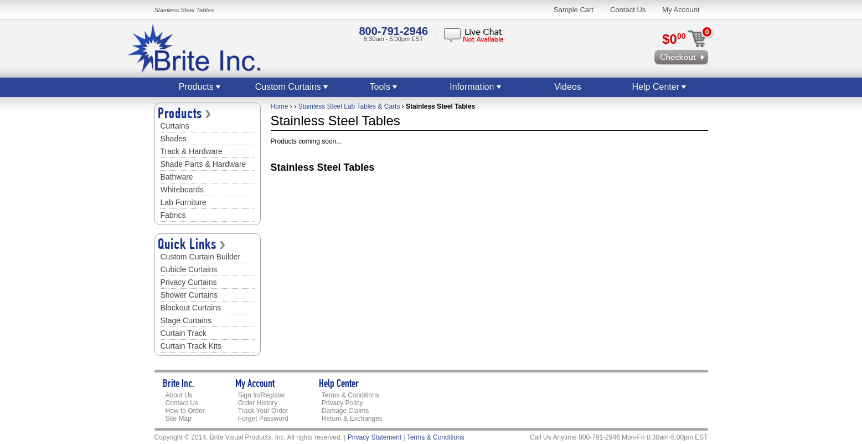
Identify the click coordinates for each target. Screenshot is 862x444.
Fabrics (173, 215)
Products (200, 86)
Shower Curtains (189, 294)
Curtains (175, 125)
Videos (567, 86)
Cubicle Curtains (189, 269)
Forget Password (263, 418)
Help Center (660, 86)
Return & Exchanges (352, 418)
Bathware (177, 176)
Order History (257, 403)
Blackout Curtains (191, 307)
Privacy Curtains (189, 282)
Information (476, 86)
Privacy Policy (342, 403)
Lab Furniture (184, 202)
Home (279, 106)
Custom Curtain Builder (201, 256)
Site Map (179, 418)
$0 (673, 39)
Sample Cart (573, 10)
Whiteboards (182, 189)
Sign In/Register (261, 395)
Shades (174, 138)
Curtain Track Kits (191, 345)
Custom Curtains (292, 86)
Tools (384, 86)
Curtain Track (184, 333)
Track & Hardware (192, 151)
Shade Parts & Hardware (203, 164)
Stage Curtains (186, 320)
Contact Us (628, 10)
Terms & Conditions (350, 395)
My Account (680, 10)
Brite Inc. (178, 384)
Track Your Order (263, 411)
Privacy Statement (374, 437)
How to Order (185, 411)
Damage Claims (345, 411)
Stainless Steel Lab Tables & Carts (349, 106)
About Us (179, 395)
